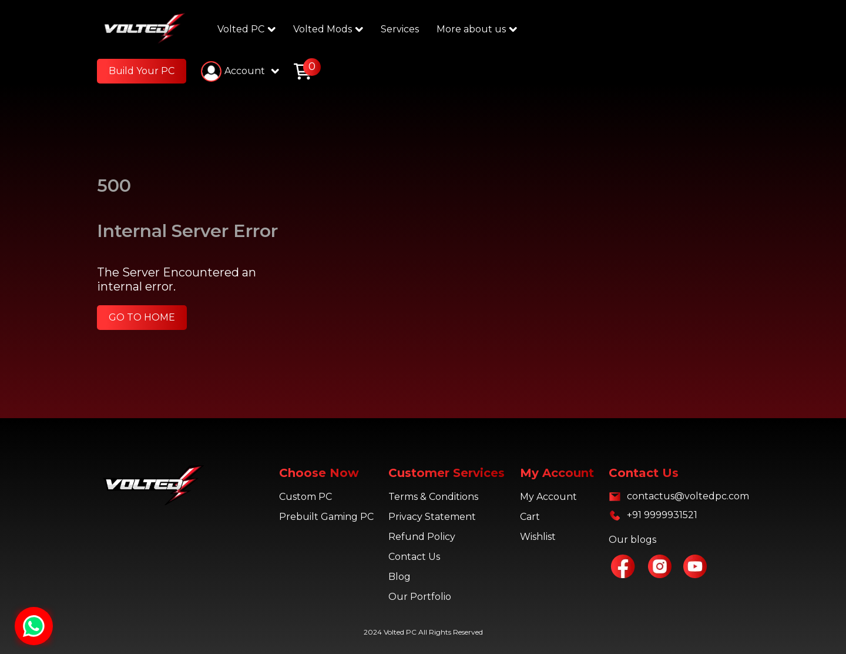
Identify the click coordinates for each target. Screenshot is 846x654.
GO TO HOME (142, 317)
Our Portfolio (419, 596)
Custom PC (305, 496)
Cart (530, 516)
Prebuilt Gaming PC (326, 516)
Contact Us (414, 556)
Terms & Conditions (433, 496)
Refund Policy (421, 536)
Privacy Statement (432, 516)
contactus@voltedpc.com (688, 496)
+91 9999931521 (662, 514)
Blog (399, 576)
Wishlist (538, 536)
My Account (548, 496)
